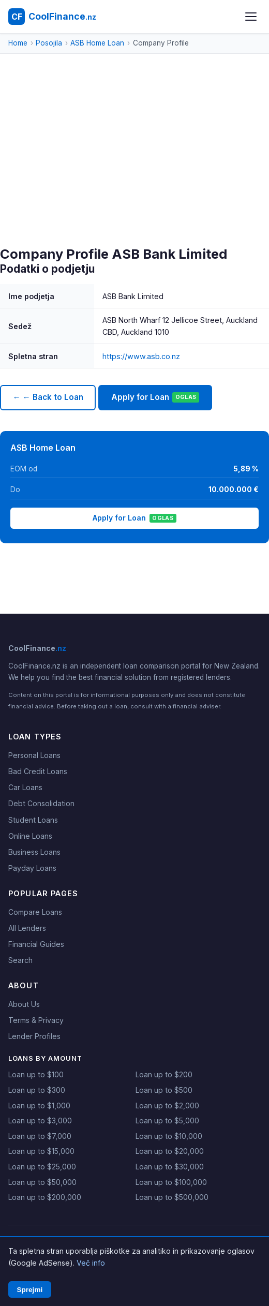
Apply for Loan (155, 397)
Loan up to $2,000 (167, 1105)
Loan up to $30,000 (170, 1166)
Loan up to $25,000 (42, 1166)
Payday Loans (32, 868)
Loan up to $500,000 (172, 1197)
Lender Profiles (34, 1036)
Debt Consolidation (41, 803)
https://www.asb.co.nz (141, 356)
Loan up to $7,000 (39, 1136)
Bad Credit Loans (37, 771)
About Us (24, 1004)
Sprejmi (29, 1290)
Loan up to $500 (164, 1090)
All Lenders (27, 928)
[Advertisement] (134, 168)
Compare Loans (35, 912)
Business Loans (34, 852)
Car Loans (25, 787)
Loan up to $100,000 (171, 1182)
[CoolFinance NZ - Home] (52, 16)
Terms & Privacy (36, 1020)
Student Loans (33, 819)
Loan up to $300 (36, 1090)
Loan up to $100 (36, 1074)
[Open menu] (251, 16)
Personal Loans (34, 755)
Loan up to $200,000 (44, 1197)
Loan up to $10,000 (169, 1136)
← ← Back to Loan (47, 397)
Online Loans (30, 836)
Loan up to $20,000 (170, 1151)
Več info (91, 1262)
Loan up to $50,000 (42, 1182)
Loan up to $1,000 (39, 1105)
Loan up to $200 (164, 1074)
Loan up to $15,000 (41, 1151)
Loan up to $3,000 (40, 1120)
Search (20, 960)
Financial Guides (36, 944)
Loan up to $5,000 (167, 1120)
